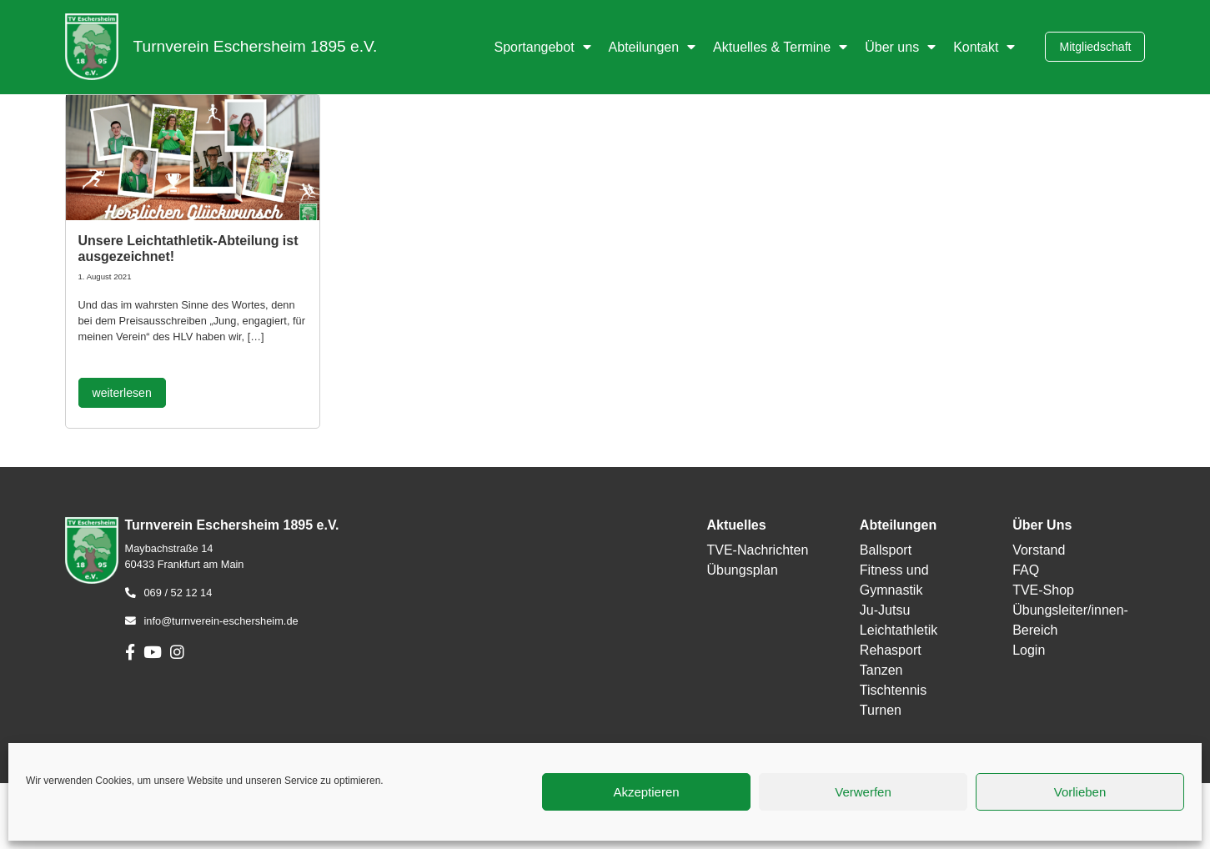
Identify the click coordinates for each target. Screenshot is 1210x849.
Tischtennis (893, 690)
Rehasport (890, 650)
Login (1028, 650)
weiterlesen (122, 392)
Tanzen (881, 670)
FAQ (1025, 570)
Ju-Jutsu (885, 610)
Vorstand (1038, 550)
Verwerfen (863, 792)
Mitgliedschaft (1095, 46)
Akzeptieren (646, 792)
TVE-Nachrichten (757, 550)
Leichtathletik (898, 630)
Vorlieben (1080, 792)
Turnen (880, 710)
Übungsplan (741, 570)
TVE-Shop (1043, 590)
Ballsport (885, 550)
